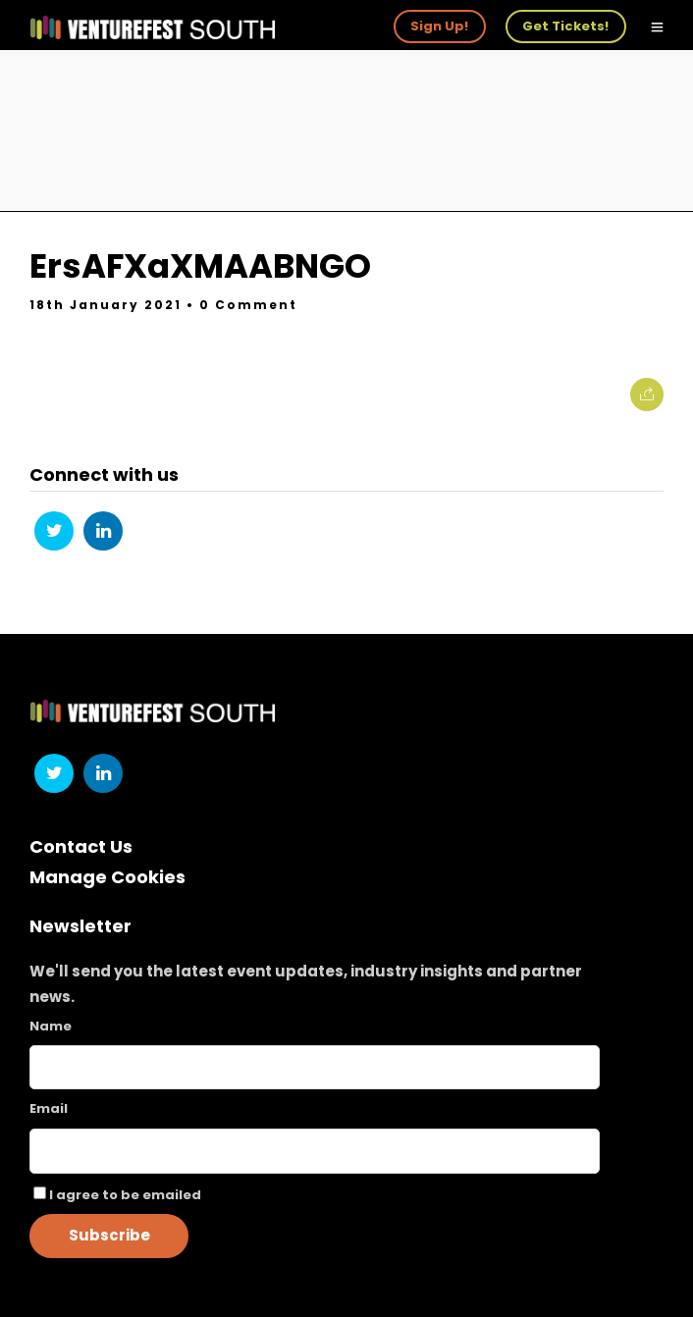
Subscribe (109, 1235)
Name (50, 1026)
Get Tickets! (565, 26)
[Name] (314, 1067)
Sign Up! (439, 26)
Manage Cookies (107, 877)
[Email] (314, 1151)
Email (48, 1108)
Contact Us (81, 846)
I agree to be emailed (125, 1194)
